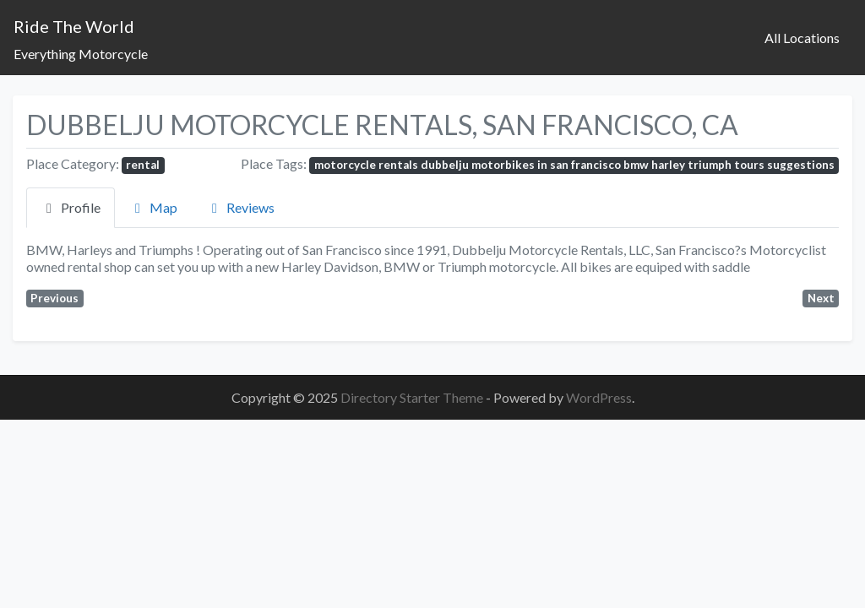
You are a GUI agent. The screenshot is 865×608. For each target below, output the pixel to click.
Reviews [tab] (240, 207)
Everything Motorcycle (81, 54)
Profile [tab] (71, 207)
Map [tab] (153, 207)
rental (143, 164)
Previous (54, 298)
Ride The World (74, 26)
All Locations (802, 38)
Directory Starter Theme (413, 397)
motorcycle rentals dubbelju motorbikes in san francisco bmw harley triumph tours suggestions (574, 164)
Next (821, 298)
